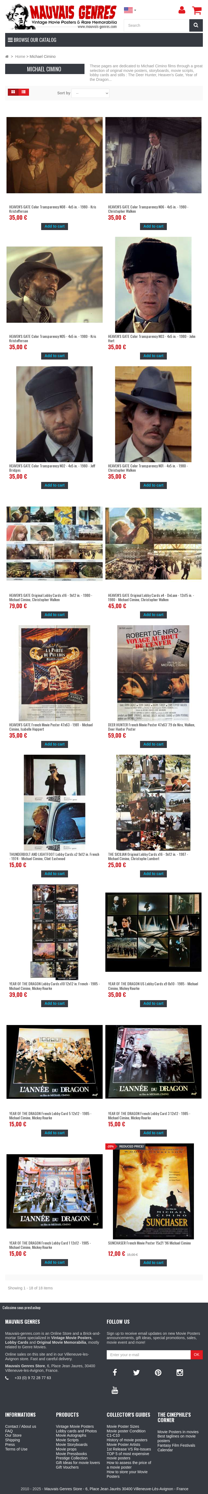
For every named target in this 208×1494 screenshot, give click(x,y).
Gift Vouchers (67, 1467)
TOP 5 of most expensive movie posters (128, 1456)
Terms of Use (16, 1449)
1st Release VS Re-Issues (129, 1449)
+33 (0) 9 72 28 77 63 (33, 1378)
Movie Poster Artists (123, 1444)
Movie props (66, 1449)
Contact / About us (20, 1426)
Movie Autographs (71, 1435)
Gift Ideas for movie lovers (78, 1462)
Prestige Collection (72, 1458)
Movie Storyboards (72, 1444)
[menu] (182, 10)
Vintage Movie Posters (75, 1426)
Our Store (13, 1435)
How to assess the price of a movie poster (129, 1464)
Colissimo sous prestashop (21, 1307)
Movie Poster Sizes (123, 1426)
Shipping (12, 1440)
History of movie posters (127, 1440)
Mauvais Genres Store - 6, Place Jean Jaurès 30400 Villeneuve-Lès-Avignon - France (116, 1489)
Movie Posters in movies (178, 1432)
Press (10, 1444)
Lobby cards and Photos (76, 1431)
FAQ (9, 1431)
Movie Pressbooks (71, 1454)
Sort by (63, 93)
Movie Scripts (67, 1440)
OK (196, 1354)
